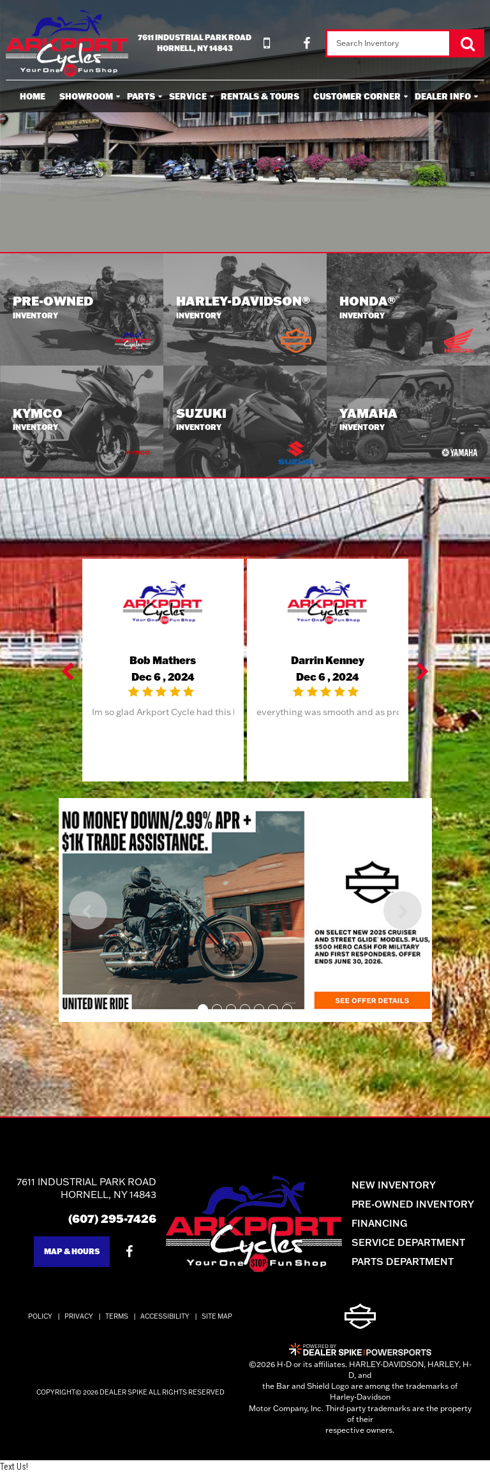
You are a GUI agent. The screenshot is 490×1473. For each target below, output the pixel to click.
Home (32, 96)
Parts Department (403, 1261)
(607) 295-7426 (112, 1218)
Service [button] (188, 96)
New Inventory (394, 1185)
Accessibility (164, 1316)
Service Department (408, 1242)
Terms (116, 1316)
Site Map (217, 1316)
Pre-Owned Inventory (413, 1204)
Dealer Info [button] (443, 96)
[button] (69, 670)
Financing (379, 1223)
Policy (40, 1316)
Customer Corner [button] (357, 96)
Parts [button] (141, 96)
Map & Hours (72, 1251)
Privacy (78, 1316)
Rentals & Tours (260, 96)
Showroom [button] (86, 96)
